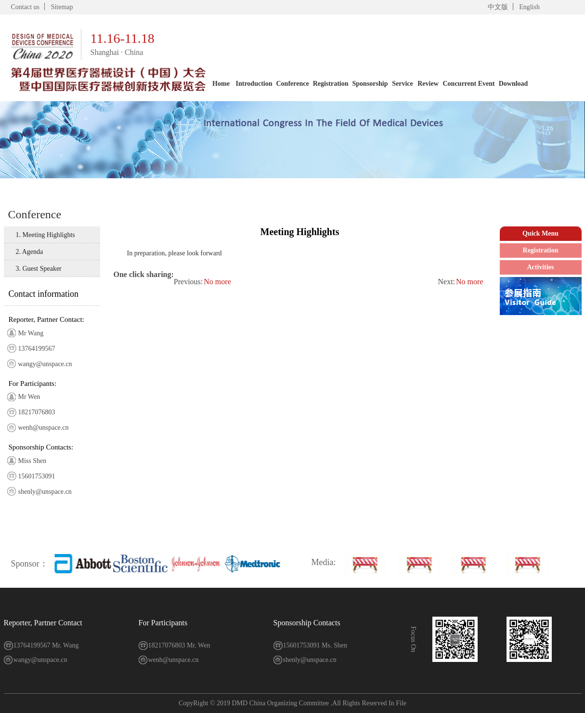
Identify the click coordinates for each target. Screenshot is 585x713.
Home (221, 83)
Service (402, 83)
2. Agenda (29, 251)
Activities (540, 267)
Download (513, 83)
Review (428, 83)
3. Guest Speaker (39, 268)
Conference (292, 83)
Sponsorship (370, 83)
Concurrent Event (468, 83)
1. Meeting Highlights (45, 234)
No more (469, 281)
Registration (331, 83)
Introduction (254, 83)
